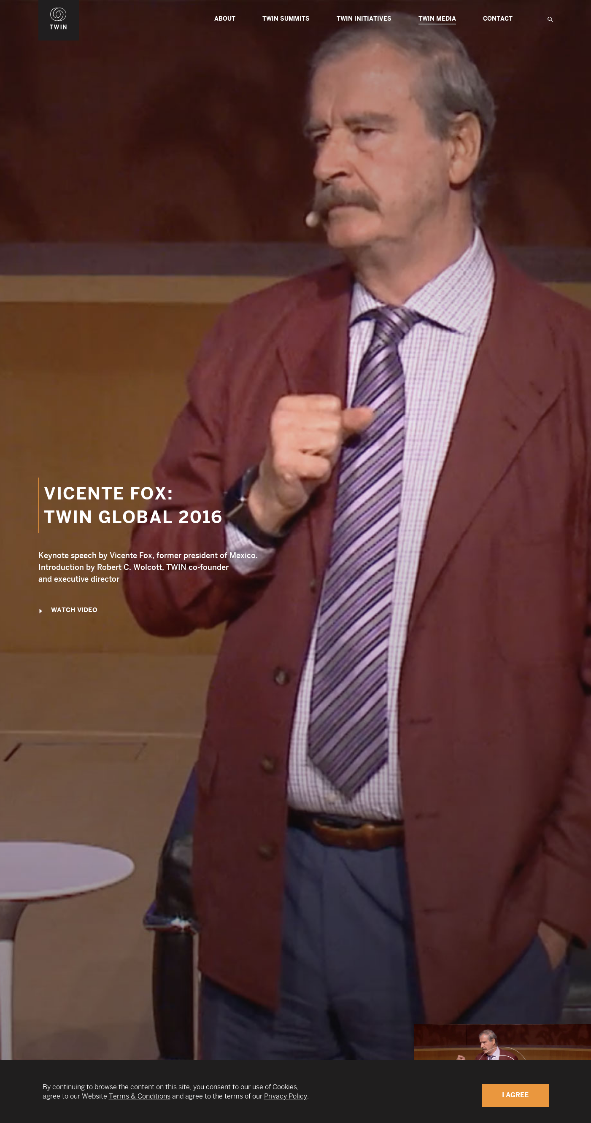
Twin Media (437, 19)
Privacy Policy (285, 1096)
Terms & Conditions (139, 1096)
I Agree (515, 1095)
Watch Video (68, 610)
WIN (58, 5)
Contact (498, 18)
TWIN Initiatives (364, 18)
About (224, 18)
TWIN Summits (286, 18)
